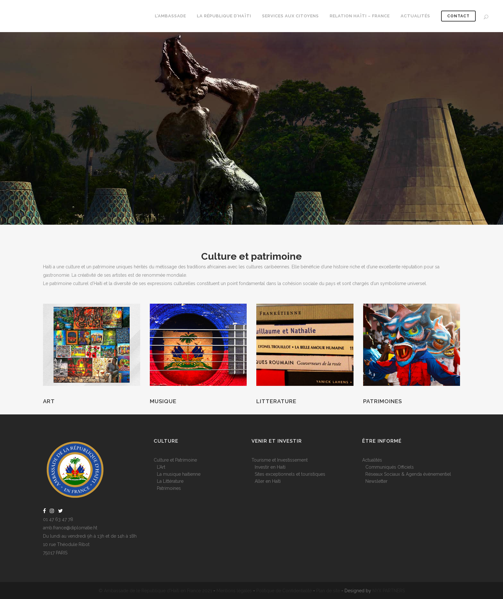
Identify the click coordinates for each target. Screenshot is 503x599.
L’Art (161, 467)
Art (49, 401)
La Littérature (170, 481)
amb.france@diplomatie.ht (70, 527)
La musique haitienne (178, 474)
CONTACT (457, 16)
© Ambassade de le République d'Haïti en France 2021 (155, 590)
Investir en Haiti (270, 467)
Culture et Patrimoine (175, 460)
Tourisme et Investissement (280, 460)
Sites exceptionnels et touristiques (290, 474)
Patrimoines (382, 401)
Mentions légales (234, 590)
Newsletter (376, 481)
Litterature (276, 401)
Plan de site (328, 590)
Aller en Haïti (268, 481)
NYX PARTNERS (388, 590)
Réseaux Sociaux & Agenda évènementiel (408, 474)
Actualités (372, 460)
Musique (163, 401)
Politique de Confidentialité (284, 590)
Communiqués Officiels (389, 467)
